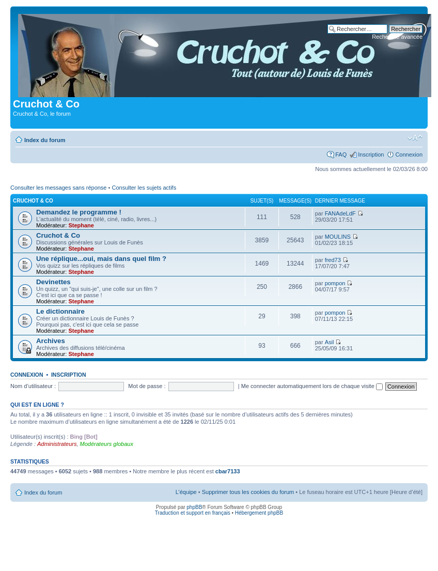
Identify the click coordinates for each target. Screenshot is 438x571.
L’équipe (186, 492)
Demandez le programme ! (78, 212)
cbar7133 (227, 471)
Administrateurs (56, 444)
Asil (329, 342)
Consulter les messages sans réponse (58, 187)
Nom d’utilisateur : (33, 386)
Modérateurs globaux (106, 444)
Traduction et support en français (192, 513)
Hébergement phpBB (259, 513)
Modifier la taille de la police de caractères (415, 138)
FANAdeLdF (340, 213)
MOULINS (338, 237)
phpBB (194, 507)
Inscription (371, 154)
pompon (335, 283)
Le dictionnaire (60, 311)
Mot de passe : (146, 386)
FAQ (341, 154)
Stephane (81, 225)
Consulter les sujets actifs (144, 187)
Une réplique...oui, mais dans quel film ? (101, 259)
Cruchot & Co (33, 201)
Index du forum (44, 140)
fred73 (333, 260)
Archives (50, 341)
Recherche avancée (397, 37)
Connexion (409, 154)
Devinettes (53, 282)
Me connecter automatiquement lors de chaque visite (312, 386)
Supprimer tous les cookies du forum (248, 492)
